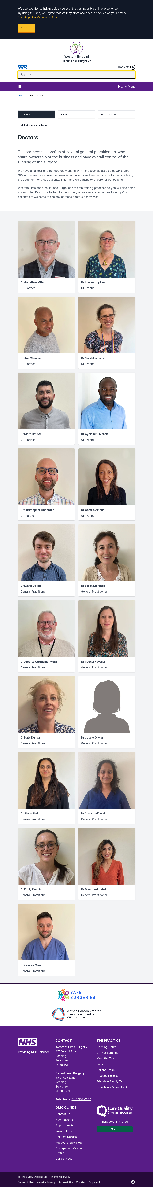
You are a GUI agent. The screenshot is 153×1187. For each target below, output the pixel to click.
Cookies (81, 1182)
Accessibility (66, 1182)
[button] (36, 114)
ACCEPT (26, 27)
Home (21, 95)
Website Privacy (46, 1182)
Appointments (64, 1125)
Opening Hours (106, 1047)
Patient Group (106, 1070)
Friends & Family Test (111, 1081)
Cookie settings (47, 17)
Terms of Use (26, 1182)
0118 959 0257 (81, 1099)
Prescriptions (63, 1131)
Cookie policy (27, 17)
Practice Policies (107, 1075)
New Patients (64, 1119)
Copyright (94, 1182)
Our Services (63, 1158)
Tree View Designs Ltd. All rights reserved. (46, 1176)
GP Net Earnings (107, 1052)
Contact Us (62, 1114)
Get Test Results (66, 1137)
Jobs (100, 1064)
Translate (126, 67)
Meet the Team (106, 1058)
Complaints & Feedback (112, 1087)
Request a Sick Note (68, 1142)
